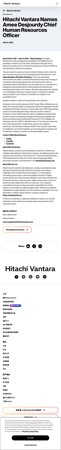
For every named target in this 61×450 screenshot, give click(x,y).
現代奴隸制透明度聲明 (10, 332)
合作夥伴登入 (7, 394)
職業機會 (6, 305)
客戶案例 (6, 382)
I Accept (30, 438)
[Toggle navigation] (57, 3)
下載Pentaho (7, 401)
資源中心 (6, 378)
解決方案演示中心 (9, 398)
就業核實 (6, 365)
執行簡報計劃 (7, 325)
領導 (4, 317)
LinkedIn (9, 141)
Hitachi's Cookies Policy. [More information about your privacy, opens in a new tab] (30, 431)
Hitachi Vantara (36, 58)
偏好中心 (6, 321)
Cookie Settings (30, 445)
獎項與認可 (7, 328)
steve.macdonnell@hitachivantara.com (18, 222)
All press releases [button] (12, 10)
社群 (4, 350)
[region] (30, 433)
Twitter (9, 139)
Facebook (10, 144)
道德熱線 (6, 361)
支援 (4, 346)
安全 (4, 369)
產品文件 (6, 353)
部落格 (5, 390)
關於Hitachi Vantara (9, 298)
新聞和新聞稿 (7, 309)
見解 (4, 386)
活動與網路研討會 (9, 313)
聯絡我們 (6, 336)
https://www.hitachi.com (12, 195)
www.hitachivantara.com (45, 161)
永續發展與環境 (8, 302)
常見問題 (6, 357)
